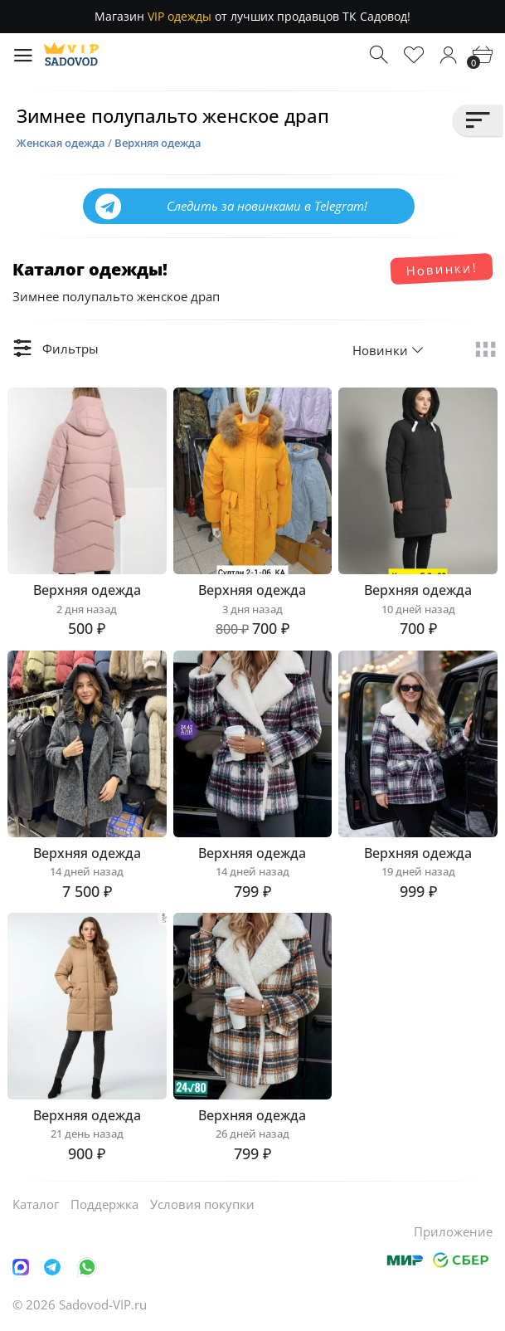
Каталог (35, 1204)
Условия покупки (202, 1204)
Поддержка (104, 1204)
